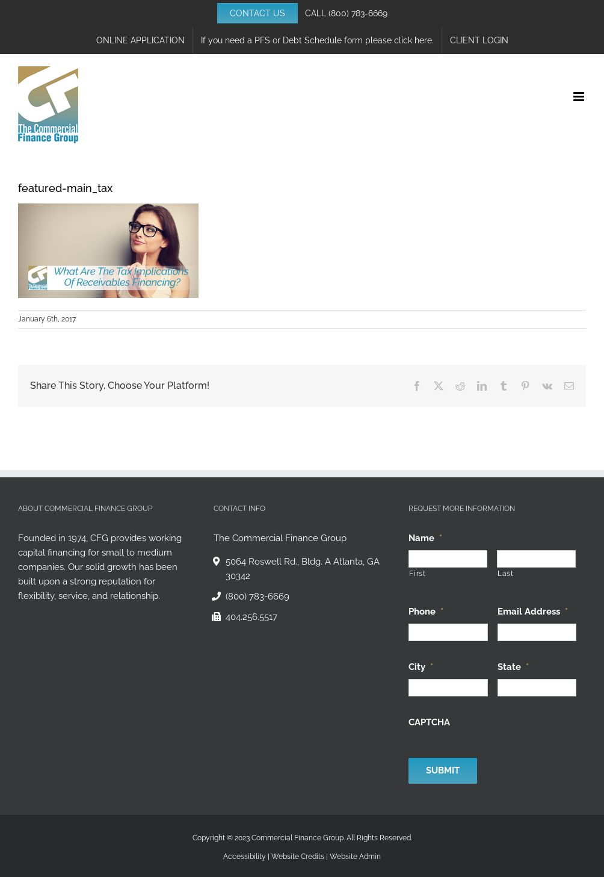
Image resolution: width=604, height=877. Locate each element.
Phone (425, 611)
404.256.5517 (251, 617)
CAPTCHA (429, 722)
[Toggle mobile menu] (579, 96)
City (420, 667)
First (417, 573)
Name (425, 538)
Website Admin (355, 856)
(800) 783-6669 (357, 13)
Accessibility (244, 856)
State (513, 667)
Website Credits (297, 856)
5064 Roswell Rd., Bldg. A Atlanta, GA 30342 (303, 568)
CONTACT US (257, 13)
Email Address (533, 611)
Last (506, 573)
